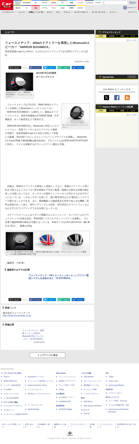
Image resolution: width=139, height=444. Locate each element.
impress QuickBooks (116, 385)
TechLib (86, 414)
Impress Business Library (37, 385)
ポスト (16, 68)
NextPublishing (33, 409)
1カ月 (133, 36)
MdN (83, 398)
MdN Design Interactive (92, 406)
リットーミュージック (67, 377)
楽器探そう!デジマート (67, 381)
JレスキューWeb (90, 389)
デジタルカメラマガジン (13, 406)
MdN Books (88, 402)
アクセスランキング (111, 32)
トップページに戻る (47, 355)
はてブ (51, 68)
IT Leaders (8, 389)
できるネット (9, 410)
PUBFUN (109, 389)
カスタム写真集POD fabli (119, 405)
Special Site (108, 77)
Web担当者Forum (10, 381)
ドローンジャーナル (11, 394)
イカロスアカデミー (91, 394)
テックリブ (85, 410)
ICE (107, 373)
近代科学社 (60, 406)
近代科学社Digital (65, 409)
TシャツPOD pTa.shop (118, 401)
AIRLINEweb (88, 377)
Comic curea (113, 381)
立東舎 (61, 389)
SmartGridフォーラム (36, 377)
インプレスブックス (35, 405)
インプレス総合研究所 (12, 385)
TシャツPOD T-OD (66, 385)
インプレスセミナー (35, 389)
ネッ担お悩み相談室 (11, 398)
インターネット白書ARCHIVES (16, 414)
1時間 (101, 36)
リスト (25, 68)
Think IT (7, 377)
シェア (37, 68)
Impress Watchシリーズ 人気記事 (118, 107)
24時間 (111, 36)
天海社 (111, 377)
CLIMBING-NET (65, 402)
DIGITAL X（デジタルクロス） (39, 394)
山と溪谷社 (60, 394)
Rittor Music (61, 373)
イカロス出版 (86, 373)
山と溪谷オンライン (66, 397)
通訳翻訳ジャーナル (91, 385)
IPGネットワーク (112, 397)
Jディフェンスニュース (93, 381)
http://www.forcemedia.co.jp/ (17, 315)
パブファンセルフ (115, 393)
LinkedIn (80, 68)
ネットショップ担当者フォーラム (40, 381)
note (65, 68)
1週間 (122, 36)
